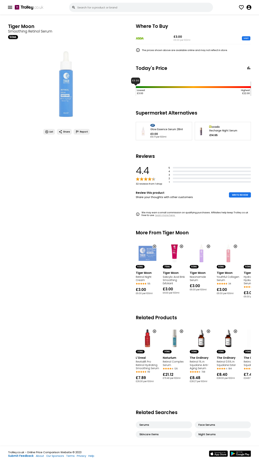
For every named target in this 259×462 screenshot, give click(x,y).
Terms (70, 456)
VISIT (246, 38)
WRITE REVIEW (240, 194)
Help (91, 456)
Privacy (81, 456)
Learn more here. (165, 215)
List (49, 132)
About (40, 456)
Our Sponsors (55, 456)
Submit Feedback (21, 456)
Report (81, 132)
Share (64, 132)
